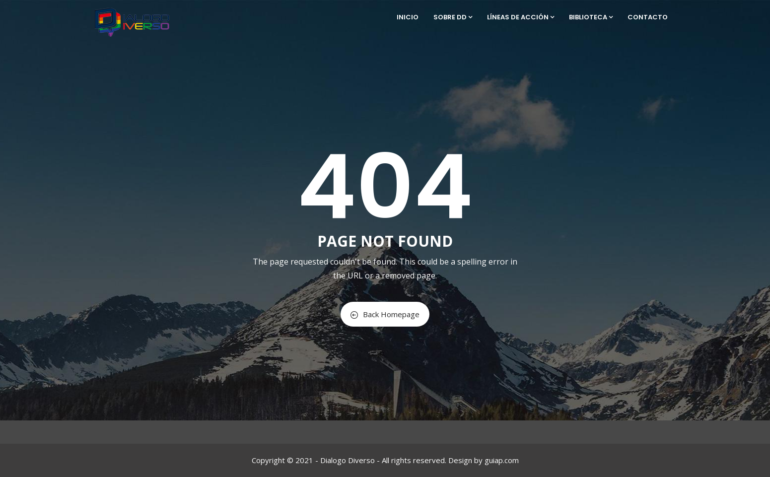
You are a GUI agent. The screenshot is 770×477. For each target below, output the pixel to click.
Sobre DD (452, 17)
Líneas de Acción (520, 17)
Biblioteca (591, 17)
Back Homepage (385, 314)
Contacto (648, 17)
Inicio (408, 17)
